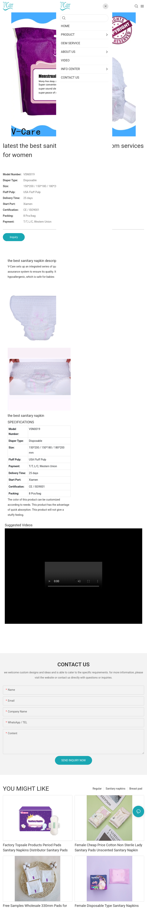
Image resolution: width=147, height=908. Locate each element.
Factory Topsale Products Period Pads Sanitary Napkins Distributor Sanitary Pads (35, 847)
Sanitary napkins (115, 788)
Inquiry (14, 237)
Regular (97, 788)
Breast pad (135, 788)
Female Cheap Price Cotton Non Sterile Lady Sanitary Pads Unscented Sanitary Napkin (108, 847)
